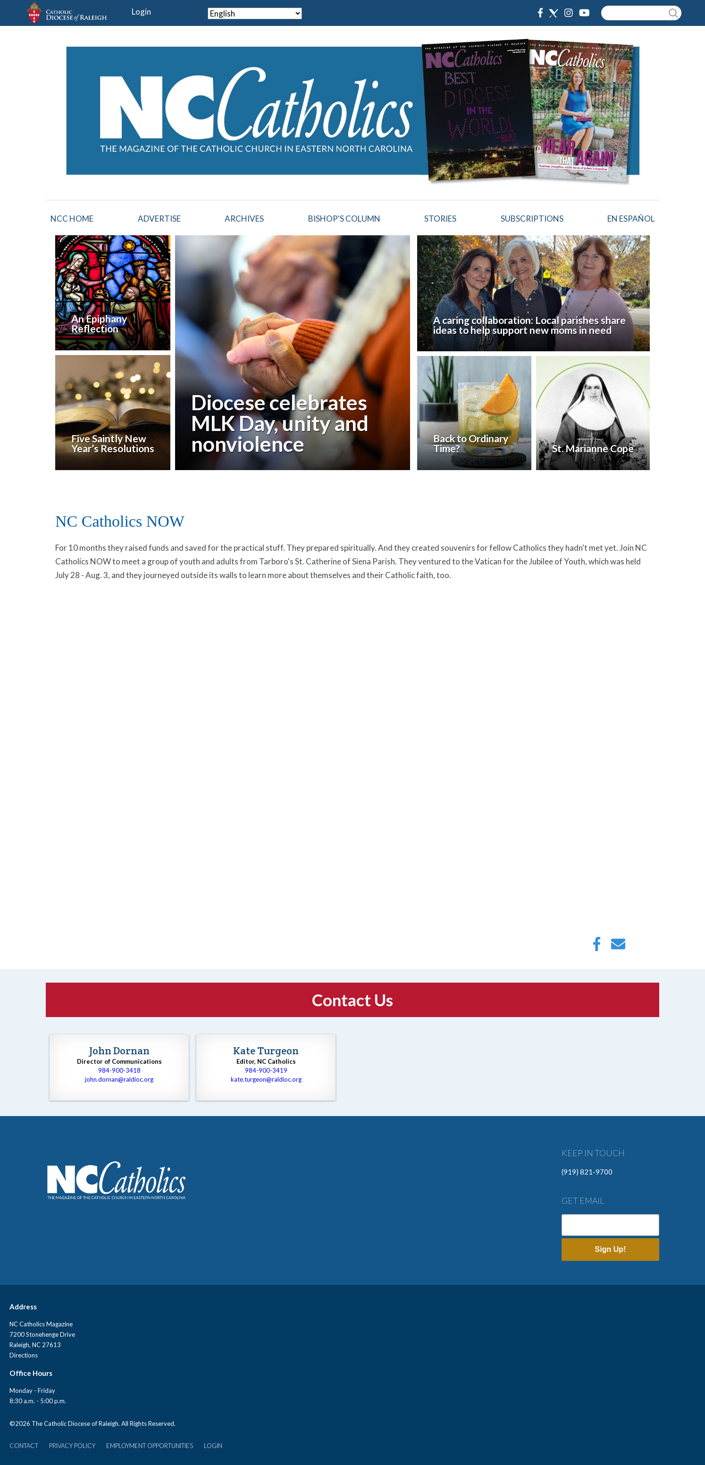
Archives (244, 218)
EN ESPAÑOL (631, 218)
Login (141, 12)
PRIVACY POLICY (72, 1445)
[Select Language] (255, 13)
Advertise (159, 218)
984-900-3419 (266, 1070)
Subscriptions (532, 218)
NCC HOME (71, 218)
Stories (440, 218)
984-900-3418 (119, 1070)
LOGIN (213, 1445)
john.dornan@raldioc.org (119, 1079)
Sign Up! (610, 1249)
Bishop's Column (344, 218)
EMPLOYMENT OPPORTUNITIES (149, 1445)
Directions (23, 1355)
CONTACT (23, 1445)
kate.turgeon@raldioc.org (266, 1079)
